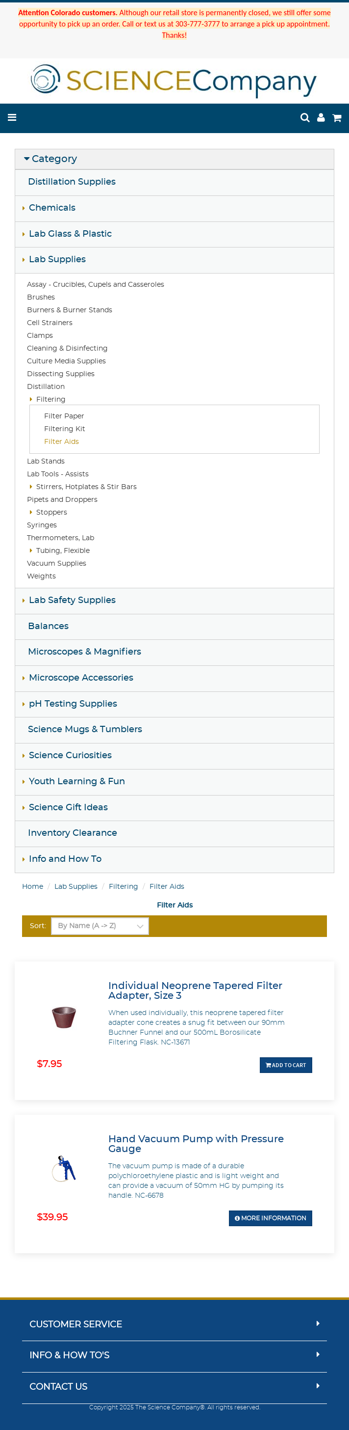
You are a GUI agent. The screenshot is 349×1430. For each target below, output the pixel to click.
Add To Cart (286, 1065)
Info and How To (65, 859)
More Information (270, 1218)
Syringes (42, 525)
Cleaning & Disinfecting (67, 348)
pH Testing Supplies (73, 704)
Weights (41, 576)
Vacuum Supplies (56, 563)
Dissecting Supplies (61, 374)
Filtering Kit (64, 429)
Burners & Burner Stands (69, 310)
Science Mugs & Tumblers (85, 729)
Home (32, 886)
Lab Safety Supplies (72, 600)
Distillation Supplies (72, 182)
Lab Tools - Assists (58, 474)
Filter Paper (64, 416)
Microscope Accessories (81, 678)
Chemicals (52, 208)
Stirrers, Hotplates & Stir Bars (86, 487)
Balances (48, 626)
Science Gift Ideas (68, 807)
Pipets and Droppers (62, 499)
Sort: (38, 926)
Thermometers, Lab (60, 538)
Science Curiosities (70, 755)
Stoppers (51, 512)
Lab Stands (46, 461)
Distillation (46, 387)
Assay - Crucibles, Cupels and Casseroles (95, 284)
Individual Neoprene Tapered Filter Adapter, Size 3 (195, 991)
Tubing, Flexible (63, 551)
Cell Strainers (50, 323)
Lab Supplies (57, 259)
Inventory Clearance (72, 833)
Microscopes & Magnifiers (84, 652)
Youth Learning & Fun (77, 781)
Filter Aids (61, 442)
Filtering (51, 399)
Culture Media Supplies (66, 361)
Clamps (40, 335)
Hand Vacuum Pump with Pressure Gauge (196, 1144)
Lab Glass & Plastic (70, 234)
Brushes (41, 297)
